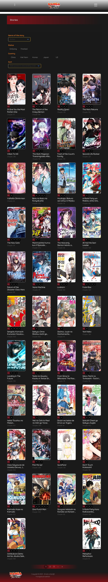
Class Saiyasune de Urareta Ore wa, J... (15, 466)
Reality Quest (63, 109)
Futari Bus (87, 287)
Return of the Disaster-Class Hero (16, 288)
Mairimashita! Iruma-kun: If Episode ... (41, 244)
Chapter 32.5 (87, 290)
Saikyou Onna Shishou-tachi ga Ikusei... (39, 334)
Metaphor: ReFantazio (88, 554)
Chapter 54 (61, 203)
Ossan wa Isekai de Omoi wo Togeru (65, 421)
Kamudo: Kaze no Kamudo (15, 510)
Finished (24, 49)
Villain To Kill (12, 154)
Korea (35, 57)
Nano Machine (39, 287)
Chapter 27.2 (36, 248)
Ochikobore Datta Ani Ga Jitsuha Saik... (16, 554)
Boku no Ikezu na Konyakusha (39, 199)
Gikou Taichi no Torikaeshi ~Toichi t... (91, 377)
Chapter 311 (11, 245)
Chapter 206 (36, 468)
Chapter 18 (86, 559)
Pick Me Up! (37, 465)
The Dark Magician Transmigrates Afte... (42, 155)
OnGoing (13, 49)
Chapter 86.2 (36, 337)
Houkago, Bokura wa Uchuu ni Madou (66, 199)
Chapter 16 (60, 425)
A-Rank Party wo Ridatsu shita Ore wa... (90, 200)
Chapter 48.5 (11, 559)
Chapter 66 (11, 201)
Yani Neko (87, 331)
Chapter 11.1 (61, 337)
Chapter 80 (61, 514)
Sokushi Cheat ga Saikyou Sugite (90, 421)
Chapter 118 (86, 381)
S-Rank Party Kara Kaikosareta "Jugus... (91, 511)
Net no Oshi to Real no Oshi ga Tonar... (41, 421)
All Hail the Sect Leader (89, 244)
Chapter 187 (37, 159)
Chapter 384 (87, 334)
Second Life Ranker (91, 154)
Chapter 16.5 (11, 425)
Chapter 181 (11, 292)
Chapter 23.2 (36, 203)
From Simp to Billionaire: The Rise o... (65, 378)
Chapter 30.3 (37, 425)
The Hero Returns (90, 109)
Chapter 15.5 (11, 514)
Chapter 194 (36, 114)
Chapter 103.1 (11, 337)
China (13, 57)
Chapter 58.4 (87, 514)
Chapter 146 (87, 470)
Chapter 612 (61, 290)
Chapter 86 (61, 248)
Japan (46, 57)
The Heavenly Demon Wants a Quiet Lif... (64, 245)
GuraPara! (61, 465)
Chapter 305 (36, 512)
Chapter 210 (61, 112)
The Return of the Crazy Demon (40, 110)
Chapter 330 (11, 381)
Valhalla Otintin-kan (16, 198)
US (57, 57)
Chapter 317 (37, 290)
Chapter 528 (87, 248)
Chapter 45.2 (11, 470)
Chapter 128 (61, 468)
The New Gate (13, 243)
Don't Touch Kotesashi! (88, 466)
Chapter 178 (61, 159)
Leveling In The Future (13, 377)
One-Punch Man (39, 509)
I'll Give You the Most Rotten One (16, 110)
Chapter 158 (87, 112)
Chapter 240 (11, 157)
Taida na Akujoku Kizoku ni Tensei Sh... (41, 377)
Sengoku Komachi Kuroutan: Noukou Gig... (15, 334)
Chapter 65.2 (87, 425)
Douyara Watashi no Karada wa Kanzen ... (66, 510)
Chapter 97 (11, 114)
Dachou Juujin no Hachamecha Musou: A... (64, 334)
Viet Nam (24, 57)
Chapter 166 (87, 203)
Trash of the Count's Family (66, 155)
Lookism (61, 287)
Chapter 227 (87, 157)
